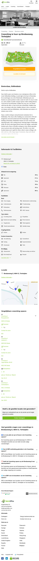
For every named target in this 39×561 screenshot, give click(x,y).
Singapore (22, 538)
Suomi (3, 533)
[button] (19, 314)
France (3, 545)
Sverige (3, 528)
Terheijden (27, 6)
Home (2, 6)
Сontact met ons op (25, 519)
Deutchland (4, 535)
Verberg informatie (7, 154)
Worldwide (22, 543)
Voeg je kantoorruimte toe (27, 516)
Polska (21, 533)
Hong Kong (23, 535)
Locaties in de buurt (19, 74)
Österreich (22, 525)
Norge (3, 530)
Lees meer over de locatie (8, 137)
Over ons (3, 519)
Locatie (7, 6)
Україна (22, 530)
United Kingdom (5, 540)
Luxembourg (4, 538)
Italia (2, 548)
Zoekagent (4, 516)
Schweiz (22, 528)
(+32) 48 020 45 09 (6, 510)
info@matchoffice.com (6, 508)
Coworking (13, 6)
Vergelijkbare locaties (19, 68)
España (3, 543)
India (21, 540)
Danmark (3, 525)
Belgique (22, 545)
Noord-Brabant (20, 6)
